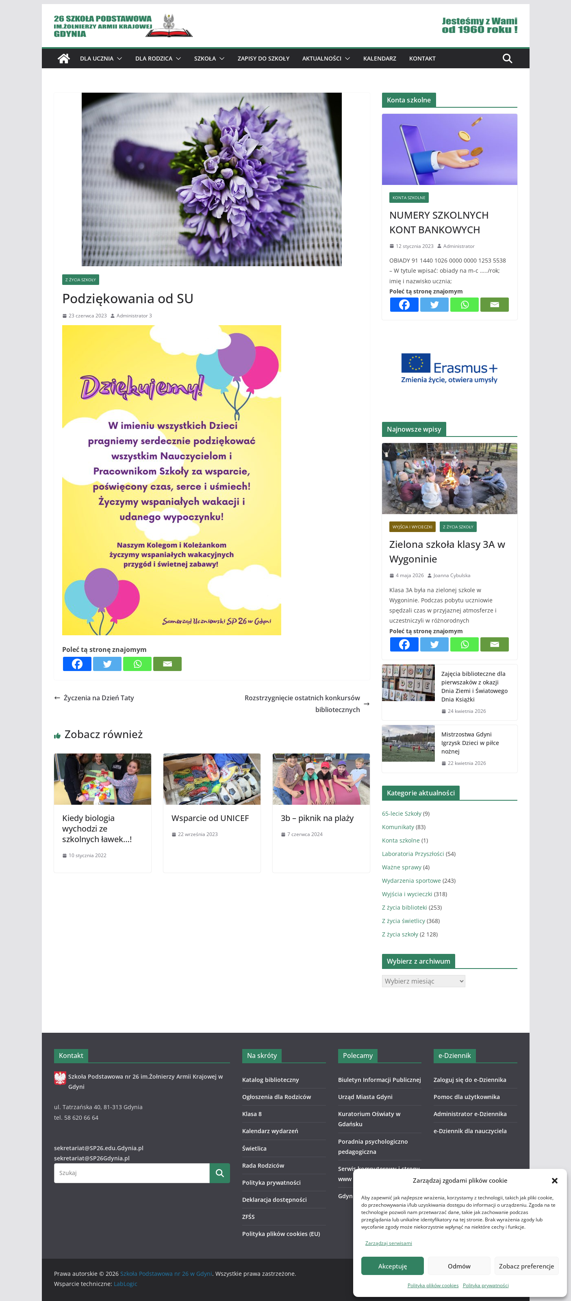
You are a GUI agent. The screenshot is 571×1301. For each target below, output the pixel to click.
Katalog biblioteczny (270, 1080)
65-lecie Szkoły (401, 813)
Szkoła (205, 58)
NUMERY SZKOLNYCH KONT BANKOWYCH (439, 222)
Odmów (459, 1266)
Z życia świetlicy (403, 921)
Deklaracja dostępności (274, 1199)
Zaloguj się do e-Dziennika (470, 1080)
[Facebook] (77, 664)
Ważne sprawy (401, 867)
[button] (555, 1181)
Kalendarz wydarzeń (270, 1131)
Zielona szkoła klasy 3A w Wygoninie (447, 551)
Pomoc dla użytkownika (467, 1097)
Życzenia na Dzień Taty (94, 697)
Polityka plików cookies (433, 1285)
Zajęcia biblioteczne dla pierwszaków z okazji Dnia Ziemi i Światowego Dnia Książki (474, 686)
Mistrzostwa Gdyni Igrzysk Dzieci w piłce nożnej (470, 742)
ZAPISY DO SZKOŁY (263, 58)
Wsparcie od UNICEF (210, 817)
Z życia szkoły (80, 279)
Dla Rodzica (153, 58)
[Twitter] (107, 664)
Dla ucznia (96, 58)
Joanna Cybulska (452, 575)
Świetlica (254, 1148)
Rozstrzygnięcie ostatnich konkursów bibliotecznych (307, 703)
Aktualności (321, 58)
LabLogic (125, 1284)
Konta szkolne (409, 197)
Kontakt (422, 58)
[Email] (167, 664)
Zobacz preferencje (526, 1266)
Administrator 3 (134, 315)
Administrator (459, 246)
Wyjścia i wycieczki (412, 527)
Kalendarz (379, 58)
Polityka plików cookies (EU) (281, 1234)
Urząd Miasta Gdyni (365, 1097)
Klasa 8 (252, 1114)
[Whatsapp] (137, 664)
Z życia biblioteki (404, 907)
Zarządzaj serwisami (388, 1243)
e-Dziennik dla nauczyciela (470, 1131)
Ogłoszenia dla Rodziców (276, 1097)
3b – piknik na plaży (317, 817)
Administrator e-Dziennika (470, 1114)
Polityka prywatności (486, 1285)
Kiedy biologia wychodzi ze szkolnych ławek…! (97, 828)
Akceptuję (392, 1266)
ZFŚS (248, 1217)
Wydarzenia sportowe (411, 880)
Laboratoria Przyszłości (413, 854)
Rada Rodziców (263, 1165)
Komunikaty (398, 827)
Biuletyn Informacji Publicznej (379, 1080)
